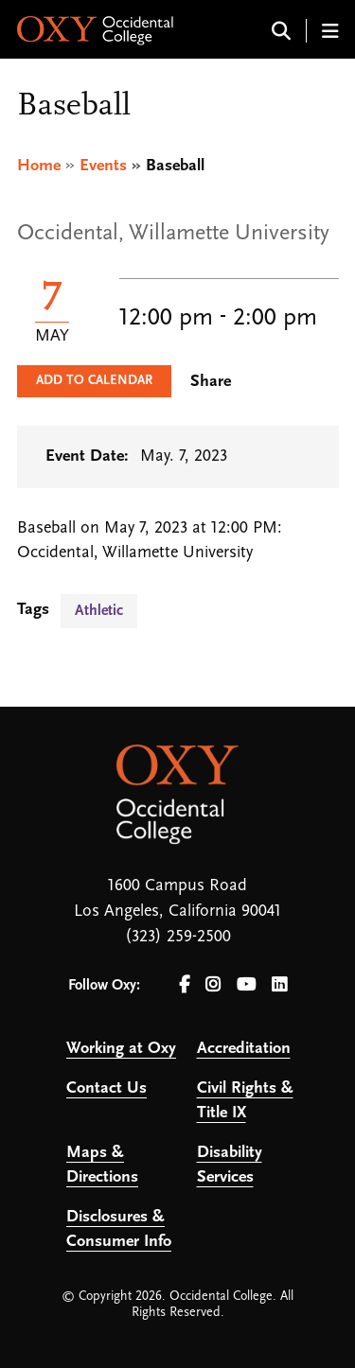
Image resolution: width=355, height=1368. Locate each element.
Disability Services (229, 1165)
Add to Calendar (94, 381)
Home (39, 166)
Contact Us (106, 1088)
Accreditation (244, 1049)
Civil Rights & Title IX (245, 1100)
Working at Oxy (121, 1049)
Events (103, 166)
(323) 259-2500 (178, 937)
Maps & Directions (102, 1165)
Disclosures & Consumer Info (118, 1229)
